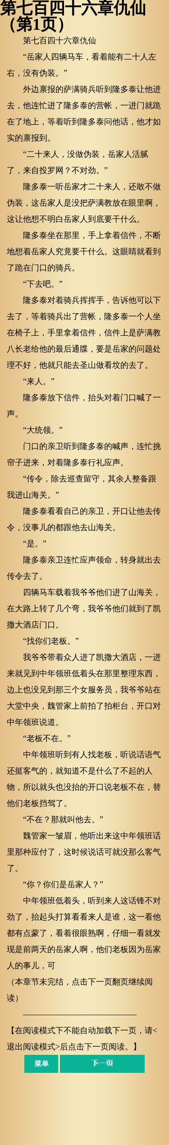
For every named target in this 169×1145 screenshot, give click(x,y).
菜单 (41, 1063)
